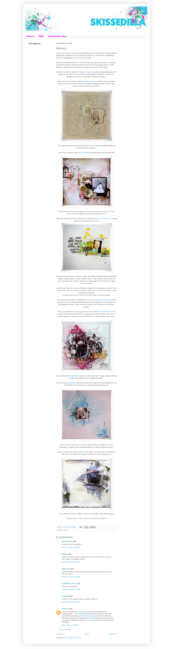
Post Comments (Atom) (73, 638)
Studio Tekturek (94, 312)
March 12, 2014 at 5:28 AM (71, 547)
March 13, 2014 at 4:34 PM (71, 577)
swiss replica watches (85, 612)
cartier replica (90, 620)
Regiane (65, 554)
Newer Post (61, 634)
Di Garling (83, 445)
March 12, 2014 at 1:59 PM (71, 562)
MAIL (41, 36)
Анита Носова (67, 541)
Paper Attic (66, 569)
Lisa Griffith (95, 146)
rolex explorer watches (88, 616)
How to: (30, 36)
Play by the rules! (57, 36)
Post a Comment (65, 629)
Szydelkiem (74, 376)
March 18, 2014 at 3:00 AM (71, 602)
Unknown (65, 609)
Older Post (112, 634)
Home (87, 634)
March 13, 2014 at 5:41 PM (71, 589)
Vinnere (65, 530)
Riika (99, 281)
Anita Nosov (105, 300)
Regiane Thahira (85, 72)
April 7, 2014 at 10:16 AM (70, 625)
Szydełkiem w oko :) (69, 583)
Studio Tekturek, (93, 300)
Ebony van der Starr (102, 218)
